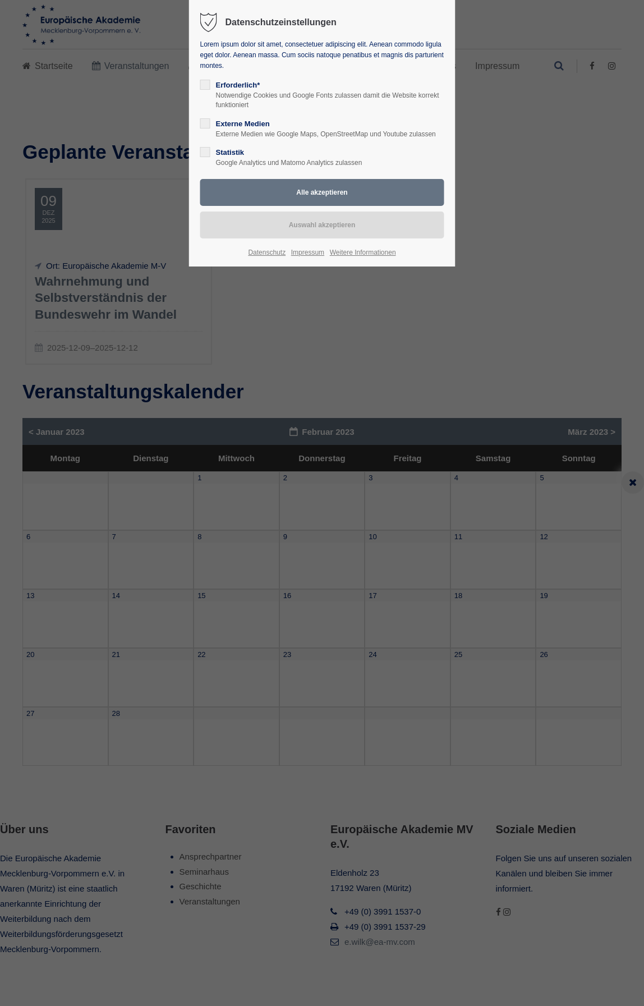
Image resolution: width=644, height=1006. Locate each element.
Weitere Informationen (363, 252)
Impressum (307, 252)
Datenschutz (267, 252)
